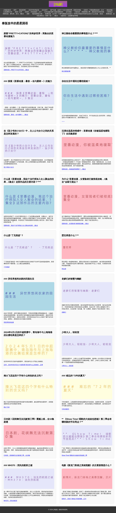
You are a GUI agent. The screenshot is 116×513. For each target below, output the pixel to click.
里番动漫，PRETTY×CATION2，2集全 (16, 70)
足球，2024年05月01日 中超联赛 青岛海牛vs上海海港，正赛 (23, 365)
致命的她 (109, 10)
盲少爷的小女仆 (9, 167)
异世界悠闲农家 (9, 322)
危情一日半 (18, 12)
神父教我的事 (66, 71)
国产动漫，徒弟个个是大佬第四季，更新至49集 (65, 10)
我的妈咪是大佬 (37, 14)
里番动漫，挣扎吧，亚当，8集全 (13, 14)
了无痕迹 (7, 267)
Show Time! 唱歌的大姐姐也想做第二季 (74, 455)
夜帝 (15, 10)
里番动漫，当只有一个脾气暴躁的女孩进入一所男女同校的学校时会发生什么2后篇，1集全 (74, 14)
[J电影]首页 (7, 10)
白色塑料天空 (7, 12)
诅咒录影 (69, 12)
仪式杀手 (45, 10)
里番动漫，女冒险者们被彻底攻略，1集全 (75, 223)
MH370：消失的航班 (10, 500)
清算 (28, 14)
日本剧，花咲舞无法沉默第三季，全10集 (17, 455)
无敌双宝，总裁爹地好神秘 (69, 15)
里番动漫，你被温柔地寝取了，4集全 (74, 169)
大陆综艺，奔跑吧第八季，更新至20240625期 (89, 12)
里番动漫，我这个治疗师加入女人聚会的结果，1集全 (21, 225)
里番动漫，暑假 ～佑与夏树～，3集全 (16, 114)
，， (63, 121)
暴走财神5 (22, 10)
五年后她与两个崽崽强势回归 (53, 12)
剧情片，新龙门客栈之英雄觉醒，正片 (74, 499)
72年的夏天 (65, 409)
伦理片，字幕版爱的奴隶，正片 (94, 10)
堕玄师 (64, 269)
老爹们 (64, 312)
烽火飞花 (7, 407)
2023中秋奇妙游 (34, 10)
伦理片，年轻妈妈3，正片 (33, 12)
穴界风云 (110, 12)
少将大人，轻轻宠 (67, 365)
